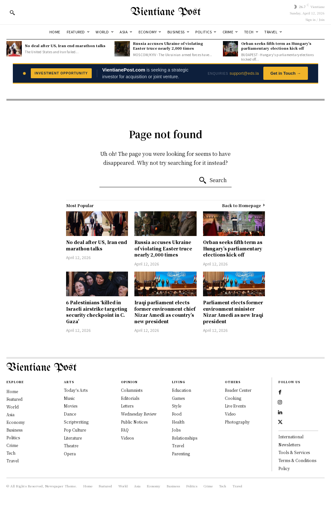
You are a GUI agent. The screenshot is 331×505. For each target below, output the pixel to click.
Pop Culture (75, 430)
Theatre (71, 445)
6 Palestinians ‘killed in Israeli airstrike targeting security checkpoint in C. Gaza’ (96, 311)
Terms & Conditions (297, 461)
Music (69, 398)
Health (178, 422)
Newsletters (289, 446)
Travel (178, 445)
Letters (127, 405)
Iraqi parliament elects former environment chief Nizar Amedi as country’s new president (164, 311)
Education (181, 390)
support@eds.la (244, 73)
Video (230, 414)
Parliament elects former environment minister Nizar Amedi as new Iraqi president (233, 311)
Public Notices (134, 422)
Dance (70, 414)
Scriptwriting (76, 422)
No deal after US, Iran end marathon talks (65, 45)
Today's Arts (76, 390)
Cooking (233, 398)
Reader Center (238, 390)
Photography (237, 422)
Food (177, 414)
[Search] (213, 180)
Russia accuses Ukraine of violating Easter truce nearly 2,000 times (168, 46)
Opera (70, 453)
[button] (12, 12)
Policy (284, 469)
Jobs (176, 430)
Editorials (130, 398)
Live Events (235, 405)
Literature (73, 438)
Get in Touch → (285, 73)
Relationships (184, 438)
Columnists (131, 390)
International (290, 438)
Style (176, 405)
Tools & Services (294, 453)
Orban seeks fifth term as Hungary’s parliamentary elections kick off (276, 46)
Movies (70, 405)
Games (178, 398)
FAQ (125, 430)
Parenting (181, 453)
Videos (127, 438)
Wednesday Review (139, 414)
